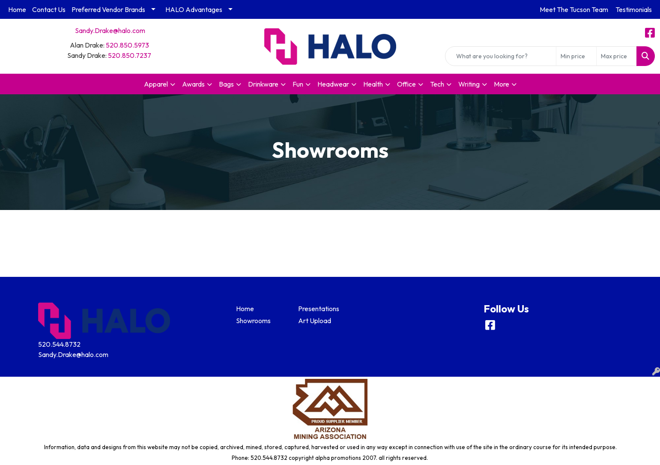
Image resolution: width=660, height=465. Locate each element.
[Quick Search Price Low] (576, 56)
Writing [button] (469, 84)
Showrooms (253, 320)
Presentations (318, 308)
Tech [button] (437, 84)
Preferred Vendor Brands (108, 9)
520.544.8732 (59, 344)
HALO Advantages (193, 9)
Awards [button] (193, 84)
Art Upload (314, 320)
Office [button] (406, 84)
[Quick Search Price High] (616, 56)
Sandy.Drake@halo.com (110, 30)
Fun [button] (298, 84)
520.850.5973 (127, 45)
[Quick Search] (500, 56)
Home (17, 9)
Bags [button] (226, 84)
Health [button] (373, 84)
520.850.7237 (129, 55)
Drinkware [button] (263, 84)
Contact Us (49, 9)
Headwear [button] (333, 84)
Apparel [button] (156, 84)
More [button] (501, 84)
